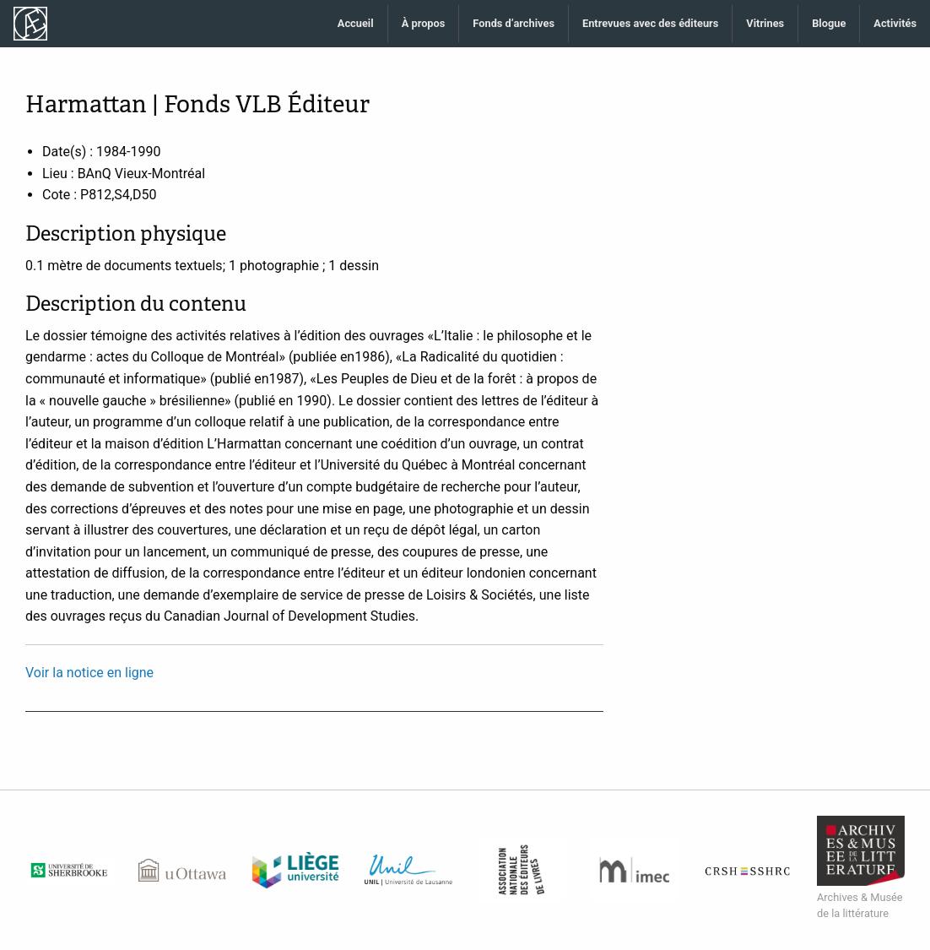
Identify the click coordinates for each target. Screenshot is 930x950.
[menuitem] (356, 24)
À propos (424, 23)
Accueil (356, 23)
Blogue (829, 23)
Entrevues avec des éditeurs (650, 23)
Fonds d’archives (513, 23)
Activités (894, 23)
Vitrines (765, 23)
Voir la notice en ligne (89, 673)
